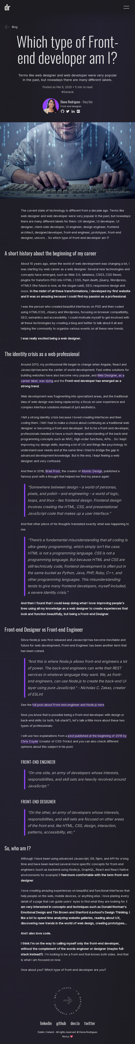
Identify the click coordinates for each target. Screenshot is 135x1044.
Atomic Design (92, 471)
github (61, 1023)
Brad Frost (52, 471)
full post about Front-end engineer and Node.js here (68, 705)
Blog (11, 27)
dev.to (75, 1023)
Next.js (65, 1036)
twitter (89, 1023)
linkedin (46, 1023)
